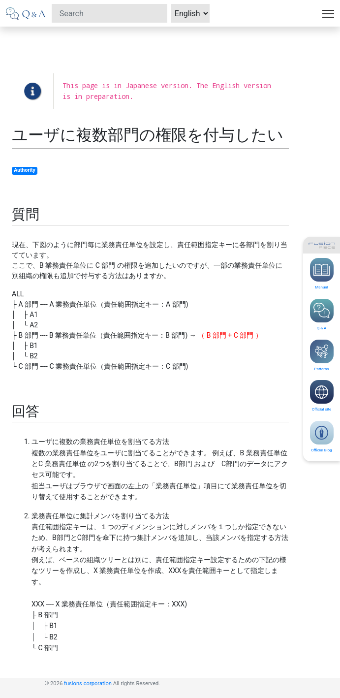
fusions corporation (88, 683)
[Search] (109, 13)
